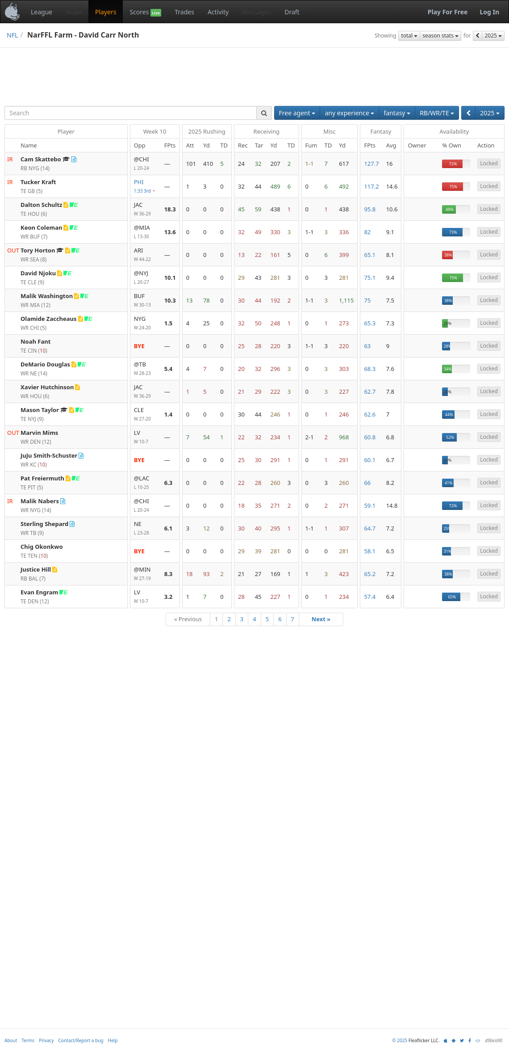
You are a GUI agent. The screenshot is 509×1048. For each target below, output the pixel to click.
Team (74, 12)
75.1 (369, 278)
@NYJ (145, 277)
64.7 (369, 528)
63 (367, 346)
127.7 (371, 164)
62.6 (369, 414)
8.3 (168, 574)
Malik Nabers (40, 501)
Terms (27, 1040)
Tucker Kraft (38, 182)
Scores (145, 12)
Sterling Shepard (44, 524)
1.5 (168, 323)
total (409, 35)
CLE (145, 414)
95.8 (369, 209)
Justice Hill (36, 569)
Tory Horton (38, 250)
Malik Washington (47, 296)
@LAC (145, 483)
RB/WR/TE (437, 113)
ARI (145, 255)
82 (367, 232)
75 (367, 300)
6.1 (168, 528)
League (41, 12)
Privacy (46, 1040)
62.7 (369, 391)
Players (105, 12)
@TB (145, 369)
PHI (145, 186)
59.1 (369, 505)
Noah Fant (35, 341)
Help (113, 1040)
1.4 (168, 414)
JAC (145, 209)
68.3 (369, 369)
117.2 (371, 186)
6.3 (168, 483)
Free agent (297, 113)
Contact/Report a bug (81, 1040)
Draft (291, 12)
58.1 (369, 551)
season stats (440, 35)
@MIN (145, 574)
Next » (321, 619)
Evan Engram (39, 592)
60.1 (369, 460)
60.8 (369, 437)
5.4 (168, 369)
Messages (256, 12)
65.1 (369, 255)
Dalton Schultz (41, 205)
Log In (489, 12)
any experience (349, 113)
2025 (493, 35)
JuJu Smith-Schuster (49, 455)
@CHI (145, 164)
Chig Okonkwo (42, 547)
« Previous (188, 619)
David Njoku (38, 273)
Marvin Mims (39, 433)
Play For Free (448, 12)
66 (367, 483)
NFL (12, 35)
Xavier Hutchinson (47, 387)
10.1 (170, 278)
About (10, 1040)
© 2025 (399, 1040)
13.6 (170, 232)
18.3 (170, 209)
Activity (218, 12)
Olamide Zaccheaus (49, 319)
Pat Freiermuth (42, 478)
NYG (145, 323)
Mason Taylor (40, 410)
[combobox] (130, 113)
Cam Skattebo (41, 159)
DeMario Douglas (45, 364)
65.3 (369, 323)
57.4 (369, 597)
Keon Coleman (41, 227)
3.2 (168, 597)
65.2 (369, 574)
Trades (184, 12)
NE (145, 528)
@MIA (145, 232)
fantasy (397, 113)
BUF (145, 300)
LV (145, 437)
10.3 (170, 300)
